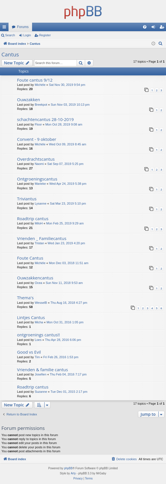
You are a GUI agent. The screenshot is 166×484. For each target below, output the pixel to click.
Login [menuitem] (154, 28)
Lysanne (40, 203)
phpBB (68, 468)
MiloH (39, 223)
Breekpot (41, 104)
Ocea (38, 283)
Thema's (25, 297)
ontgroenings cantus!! (38, 334)
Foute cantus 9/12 (34, 80)
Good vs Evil (29, 352)
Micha (39, 322)
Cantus (10, 54)
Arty (73, 473)
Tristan (39, 243)
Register (45, 35)
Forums (23, 27)
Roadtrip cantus (33, 218)
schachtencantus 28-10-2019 (45, 119)
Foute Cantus (30, 258)
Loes (38, 339)
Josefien (40, 374)
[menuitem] (144, 27)
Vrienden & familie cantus (42, 369)
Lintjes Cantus (31, 317)
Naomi (39, 163)
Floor (38, 124)
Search (10, 35)
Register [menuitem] (163, 28)
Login (27, 35)
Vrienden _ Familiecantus (41, 238)
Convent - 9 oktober (36, 139)
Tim (37, 357)
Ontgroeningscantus (37, 179)
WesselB (41, 302)
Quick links (5, 28)
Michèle (40, 84)
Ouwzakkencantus (35, 278)
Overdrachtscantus (36, 159)
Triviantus (27, 198)
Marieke (40, 183)
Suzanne (41, 391)
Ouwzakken (28, 99)
